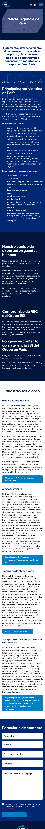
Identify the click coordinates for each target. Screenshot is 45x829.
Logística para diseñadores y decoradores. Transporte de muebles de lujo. (21, 560)
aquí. (30, 368)
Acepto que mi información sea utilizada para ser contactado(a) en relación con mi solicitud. (23, 806)
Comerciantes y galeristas (16, 631)
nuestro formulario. (13, 358)
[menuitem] (31, 4)
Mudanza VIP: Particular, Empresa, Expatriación (19, 479)
